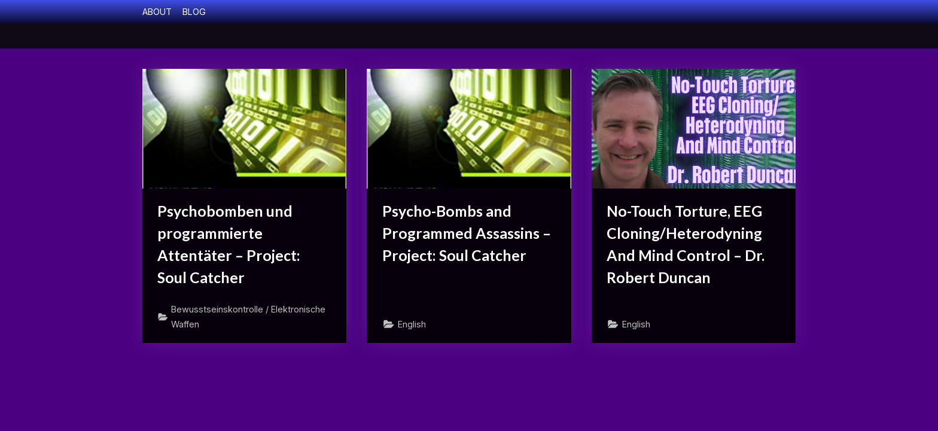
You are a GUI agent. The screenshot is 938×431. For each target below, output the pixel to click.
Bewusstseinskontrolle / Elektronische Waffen (248, 316)
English (412, 324)
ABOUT (157, 12)
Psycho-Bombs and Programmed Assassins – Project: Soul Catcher (466, 233)
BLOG (194, 12)
